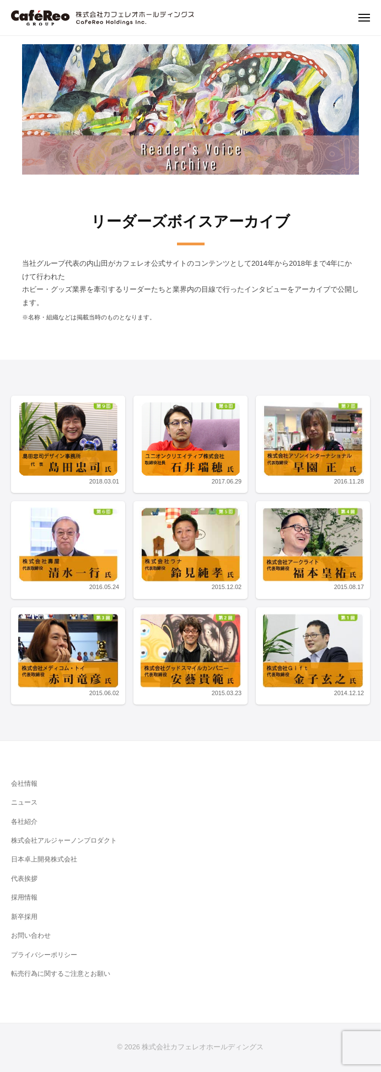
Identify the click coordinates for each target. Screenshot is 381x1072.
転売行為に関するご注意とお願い (60, 974)
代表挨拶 (24, 878)
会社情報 (24, 783)
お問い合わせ (31, 935)
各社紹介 (24, 822)
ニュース (24, 802)
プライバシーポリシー (44, 955)
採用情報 (24, 897)
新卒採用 (24, 917)
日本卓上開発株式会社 (44, 859)
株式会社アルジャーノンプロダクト (64, 840)
